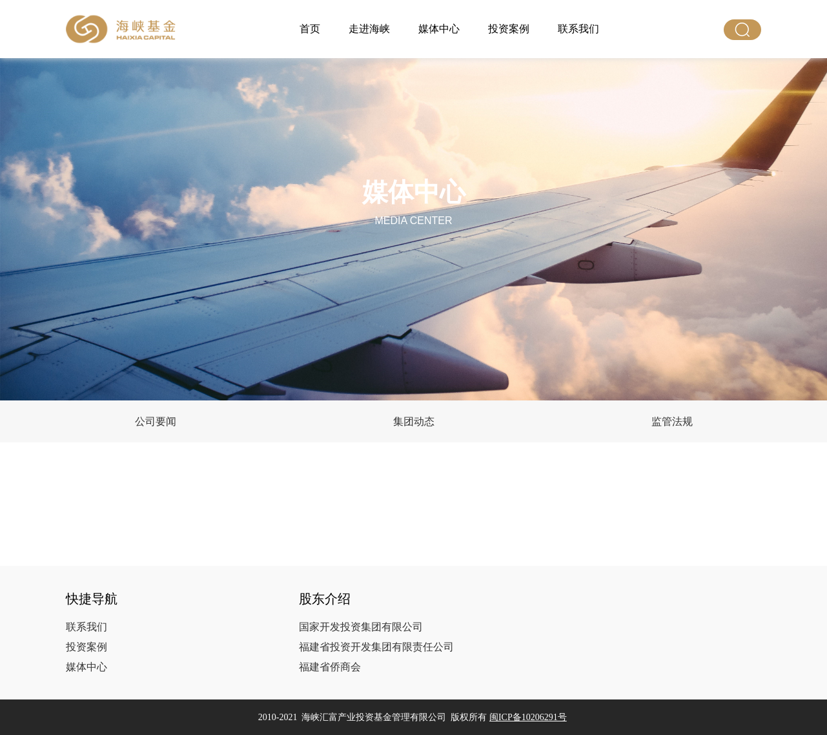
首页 (310, 28)
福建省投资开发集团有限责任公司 (376, 646)
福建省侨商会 (330, 666)
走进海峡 (369, 28)
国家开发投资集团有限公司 (361, 626)
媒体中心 (439, 28)
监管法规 (672, 421)
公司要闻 (155, 421)
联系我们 (578, 28)
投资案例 (508, 28)
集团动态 (413, 421)
